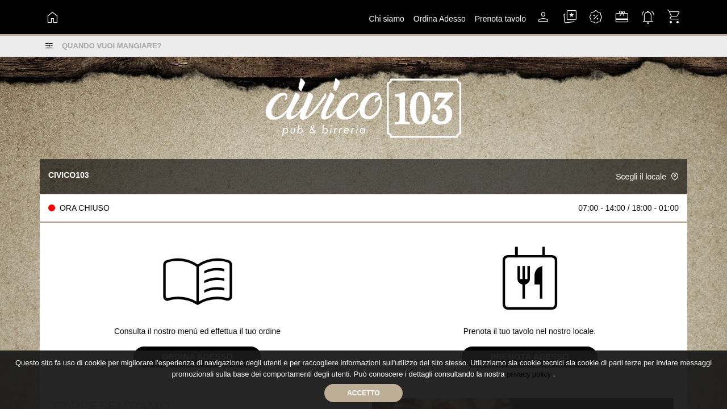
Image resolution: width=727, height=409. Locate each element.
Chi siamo (386, 18)
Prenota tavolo (500, 18)
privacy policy (530, 374)
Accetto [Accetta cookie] (363, 393)
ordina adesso (439, 18)
